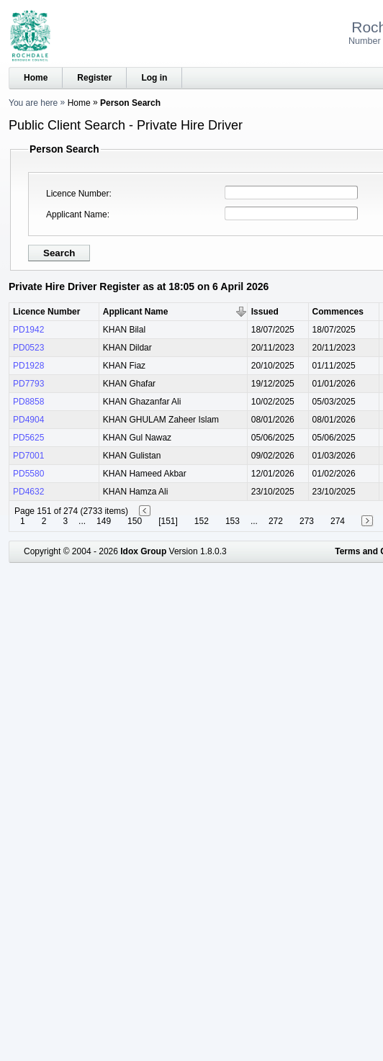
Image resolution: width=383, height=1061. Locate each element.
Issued (265, 312)
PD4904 (28, 420)
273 (306, 521)
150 (134, 521)
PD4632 (28, 492)
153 (232, 521)
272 (276, 521)
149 (103, 521)
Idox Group (143, 551)
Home (36, 78)
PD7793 (28, 384)
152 (201, 521)
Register (94, 78)
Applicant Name (76, 214)
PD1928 (28, 366)
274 (337, 521)
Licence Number (77, 194)
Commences (338, 312)
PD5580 (28, 474)
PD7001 (28, 456)
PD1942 (28, 330)
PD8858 (28, 402)
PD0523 (28, 348)
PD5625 (28, 438)
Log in (154, 78)
